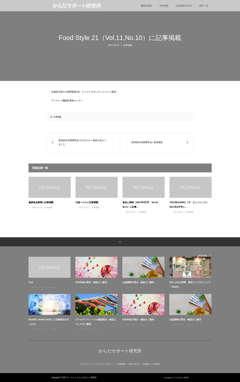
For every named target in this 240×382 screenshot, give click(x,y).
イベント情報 (191, 292)
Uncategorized (51, 287)
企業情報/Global (184, 5)
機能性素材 (146, 5)
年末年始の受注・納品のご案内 (91, 282)
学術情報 (163, 5)
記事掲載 (127, 45)
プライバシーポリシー (104, 364)
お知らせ (95, 287)
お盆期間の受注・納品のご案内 (138, 282)
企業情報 (121, 364)
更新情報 (202, 255)
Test (31, 282)
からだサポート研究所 (120, 350)
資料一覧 (203, 5)
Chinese (156, 364)
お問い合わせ (134, 364)
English (146, 364)
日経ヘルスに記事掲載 (87, 202)
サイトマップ (86, 364)
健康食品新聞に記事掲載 (41, 202)
